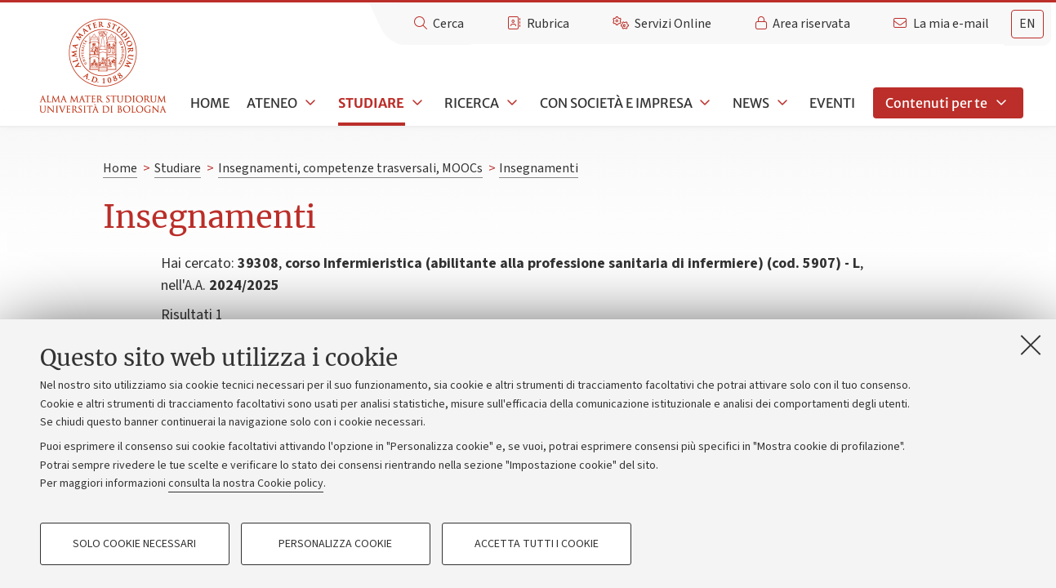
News (751, 103)
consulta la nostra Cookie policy (245, 483)
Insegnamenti (538, 168)
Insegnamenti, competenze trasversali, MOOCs (350, 168)
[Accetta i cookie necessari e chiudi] (1031, 345)
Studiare (371, 103)
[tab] (1027, 24)
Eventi (832, 103)
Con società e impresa (616, 103)
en (1027, 24)
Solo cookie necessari (134, 544)
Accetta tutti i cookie (537, 544)
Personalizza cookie (335, 544)
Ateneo (272, 103)
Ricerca (471, 103)
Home (209, 103)
